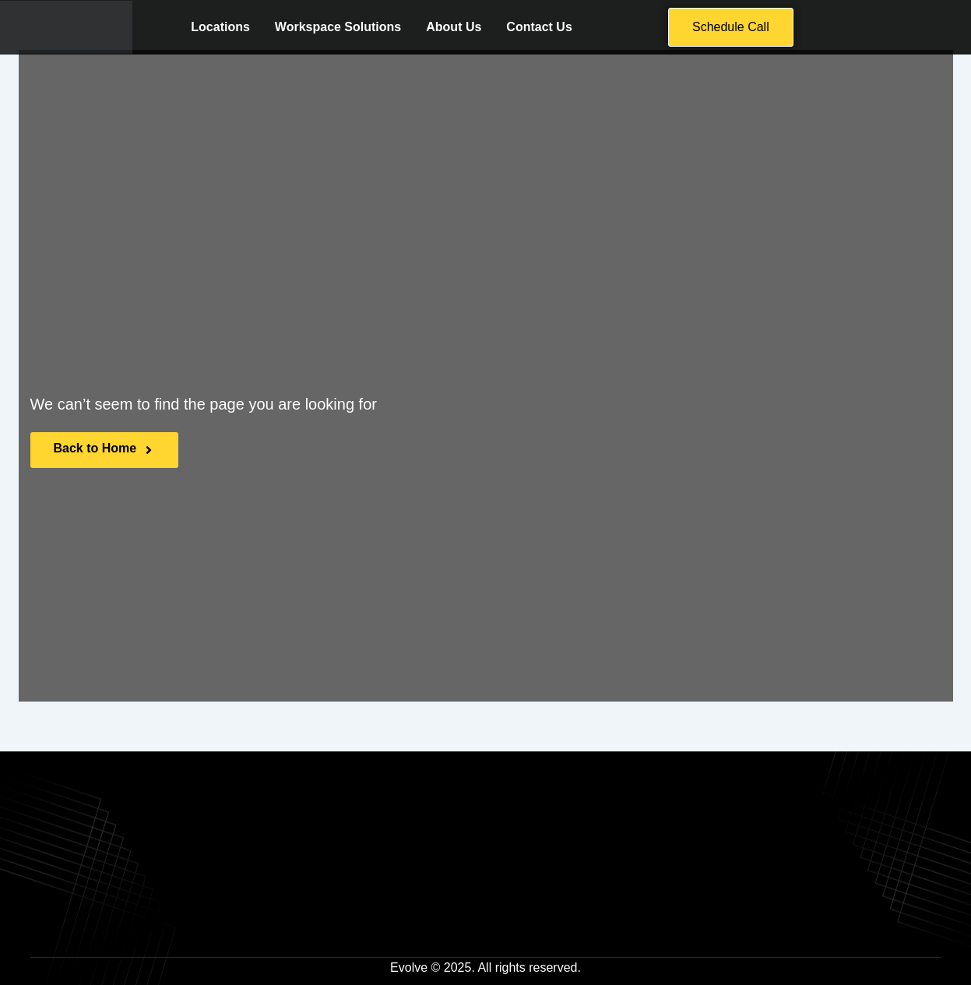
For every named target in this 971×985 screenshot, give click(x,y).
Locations (220, 28)
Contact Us (539, 28)
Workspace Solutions (338, 28)
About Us (453, 28)
